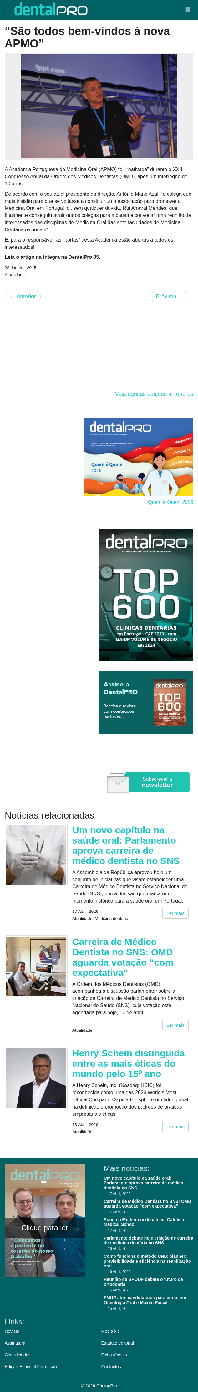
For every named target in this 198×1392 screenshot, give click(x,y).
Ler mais (175, 913)
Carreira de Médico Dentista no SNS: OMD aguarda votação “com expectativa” (122, 957)
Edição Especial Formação (31, 1366)
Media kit (110, 1331)
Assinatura (15, 1342)
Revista (12, 1331)
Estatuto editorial (117, 1342)
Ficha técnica (114, 1354)
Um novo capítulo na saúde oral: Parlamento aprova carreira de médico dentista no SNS (126, 845)
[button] (188, 10)
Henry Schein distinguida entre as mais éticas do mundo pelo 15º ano (128, 1063)
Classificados (17, 1354)
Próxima (170, 296)
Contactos (111, 1366)
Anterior (22, 296)
